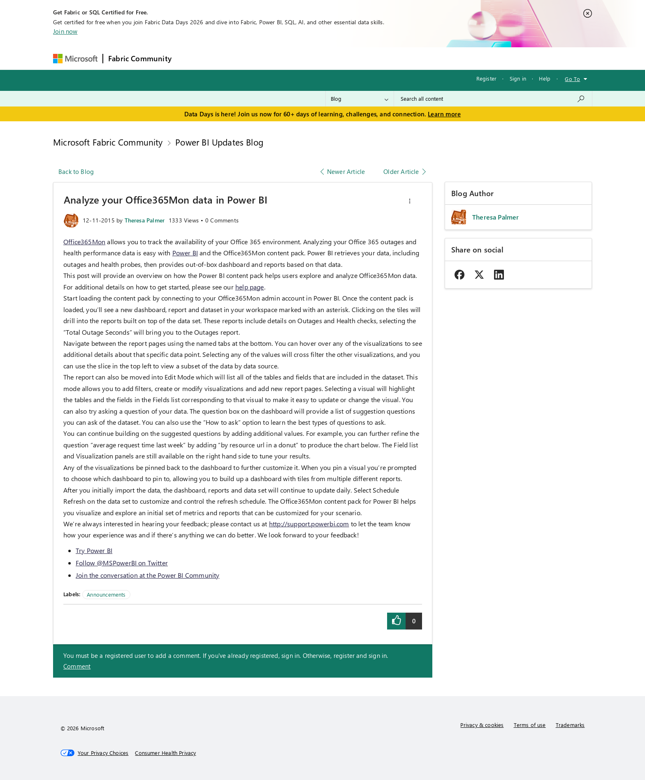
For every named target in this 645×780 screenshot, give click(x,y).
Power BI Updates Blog (219, 142)
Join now (65, 31)
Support (400, 58)
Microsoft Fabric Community (108, 142)
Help (544, 78)
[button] (409, 201)
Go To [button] (572, 78)
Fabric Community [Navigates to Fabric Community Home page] (140, 58)
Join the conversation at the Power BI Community (147, 575)
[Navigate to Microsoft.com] (75, 58)
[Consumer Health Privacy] (165, 752)
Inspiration (226, 58)
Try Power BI (94, 550)
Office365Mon (84, 241)
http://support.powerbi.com (309, 523)
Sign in (518, 78)
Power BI (185, 252)
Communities (296, 58)
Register (486, 78)
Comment (76, 666)
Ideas (260, 58)
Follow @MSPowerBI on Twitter (122, 562)
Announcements (106, 594)
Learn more (444, 114)
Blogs (333, 58)
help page (249, 286)
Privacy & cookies (481, 724)
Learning (365, 58)
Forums (190, 58)
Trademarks (570, 724)
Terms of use (530, 724)
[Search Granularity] (360, 98)
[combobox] (493, 98)
